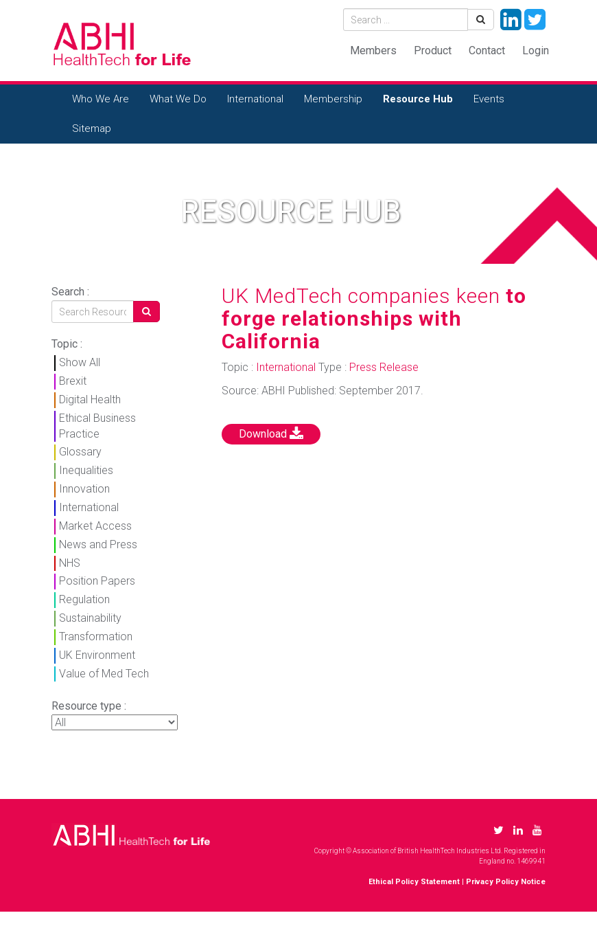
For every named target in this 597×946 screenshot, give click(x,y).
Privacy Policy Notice (506, 881)
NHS (69, 563)
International (255, 99)
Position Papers (97, 580)
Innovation (84, 488)
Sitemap (91, 128)
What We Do (178, 99)
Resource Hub (418, 99)
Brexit (72, 380)
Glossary (80, 451)
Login (535, 50)
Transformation (95, 636)
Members (373, 50)
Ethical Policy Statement (414, 881)
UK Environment (97, 655)
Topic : (66, 343)
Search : (70, 291)
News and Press (98, 544)
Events (488, 99)
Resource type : (88, 705)
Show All (79, 362)
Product (433, 50)
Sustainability (90, 617)
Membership (333, 99)
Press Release (384, 367)
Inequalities (86, 470)
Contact (487, 50)
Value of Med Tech (104, 673)
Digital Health (90, 399)
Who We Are (100, 99)
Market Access (95, 525)
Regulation (84, 599)
